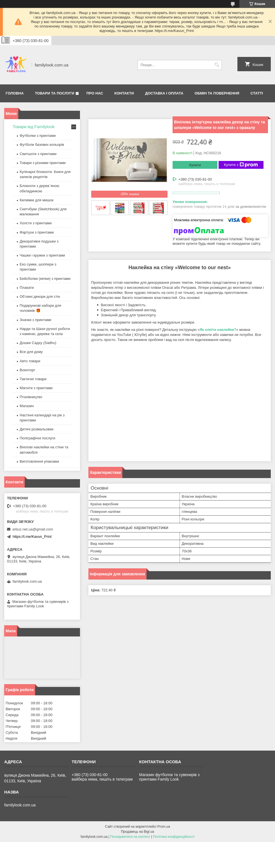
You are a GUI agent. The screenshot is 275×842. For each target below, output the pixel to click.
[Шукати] (217, 65)
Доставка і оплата (164, 93)
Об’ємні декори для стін (40, 296)
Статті (257, 93)
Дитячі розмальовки (36, 429)
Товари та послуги (54, 93)
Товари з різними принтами (43, 163)
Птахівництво (31, 397)
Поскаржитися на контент (130, 837)
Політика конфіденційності (173, 837)
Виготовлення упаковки (39, 461)
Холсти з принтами (36, 223)
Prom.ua (163, 827)
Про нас (94, 93)
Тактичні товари (33, 379)
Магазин (27, 406)
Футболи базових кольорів (42, 144)
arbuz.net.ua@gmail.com (32, 529)
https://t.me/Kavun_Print (32, 536)
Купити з (241, 164)
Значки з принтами (35, 320)
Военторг (27, 370)
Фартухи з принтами (37, 232)
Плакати (27, 287)
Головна (15, 93)
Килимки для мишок (37, 200)
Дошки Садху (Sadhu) (38, 343)
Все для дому (31, 352)
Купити (195, 165)
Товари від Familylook (33, 126)
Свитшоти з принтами (38, 154)
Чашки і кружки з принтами (42, 255)
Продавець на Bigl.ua (137, 832)
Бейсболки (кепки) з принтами (45, 278)
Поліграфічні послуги (37, 438)
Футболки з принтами (38, 135)
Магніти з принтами (36, 388)
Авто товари (30, 361)
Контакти (124, 93)
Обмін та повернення (216, 93)
